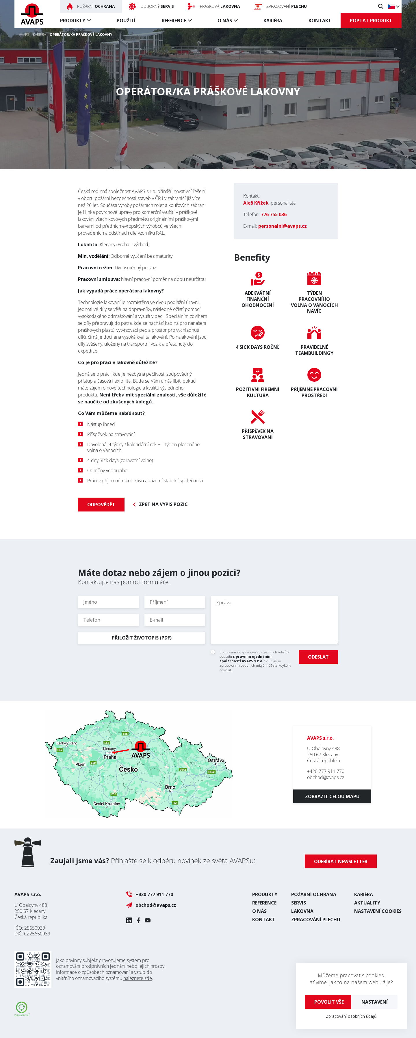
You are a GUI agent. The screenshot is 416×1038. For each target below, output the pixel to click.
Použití (126, 20)
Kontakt (320, 20)
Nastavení (374, 1002)
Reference (174, 20)
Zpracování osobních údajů (351, 1016)
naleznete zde (137, 978)
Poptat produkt (371, 20)
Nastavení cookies (378, 911)
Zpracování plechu (315, 919)
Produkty (72, 20)
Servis (298, 903)
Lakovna (302, 911)
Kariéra (272, 20)
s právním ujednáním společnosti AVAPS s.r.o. (246, 658)
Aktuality (367, 903)
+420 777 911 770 (325, 771)
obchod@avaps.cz (325, 777)
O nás (225, 20)
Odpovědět (101, 504)
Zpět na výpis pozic (163, 504)
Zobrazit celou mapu (332, 796)
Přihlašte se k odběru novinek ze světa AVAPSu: (152, 860)
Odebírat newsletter (340, 861)
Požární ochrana (313, 894)
